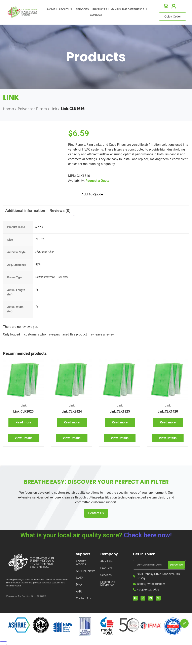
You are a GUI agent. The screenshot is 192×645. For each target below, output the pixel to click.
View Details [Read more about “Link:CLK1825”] (119, 438)
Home (51, 9)
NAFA (79, 577)
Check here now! (148, 535)
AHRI (79, 591)
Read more (23, 422)
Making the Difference (107, 583)
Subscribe (176, 565)
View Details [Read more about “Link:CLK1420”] (168, 438)
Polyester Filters (32, 108)
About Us (65, 9)
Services (82, 9)
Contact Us (96, 513)
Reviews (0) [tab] (60, 210)
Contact (96, 14)
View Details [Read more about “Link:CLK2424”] (71, 438)
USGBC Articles (81, 563)
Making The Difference (128, 9)
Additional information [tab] (25, 210)
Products (100, 9)
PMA (79, 584)
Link (54, 108)
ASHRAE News (85, 571)
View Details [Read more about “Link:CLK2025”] (23, 438)
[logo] (22, 12)
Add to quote (92, 194)
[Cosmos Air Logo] (31, 562)
